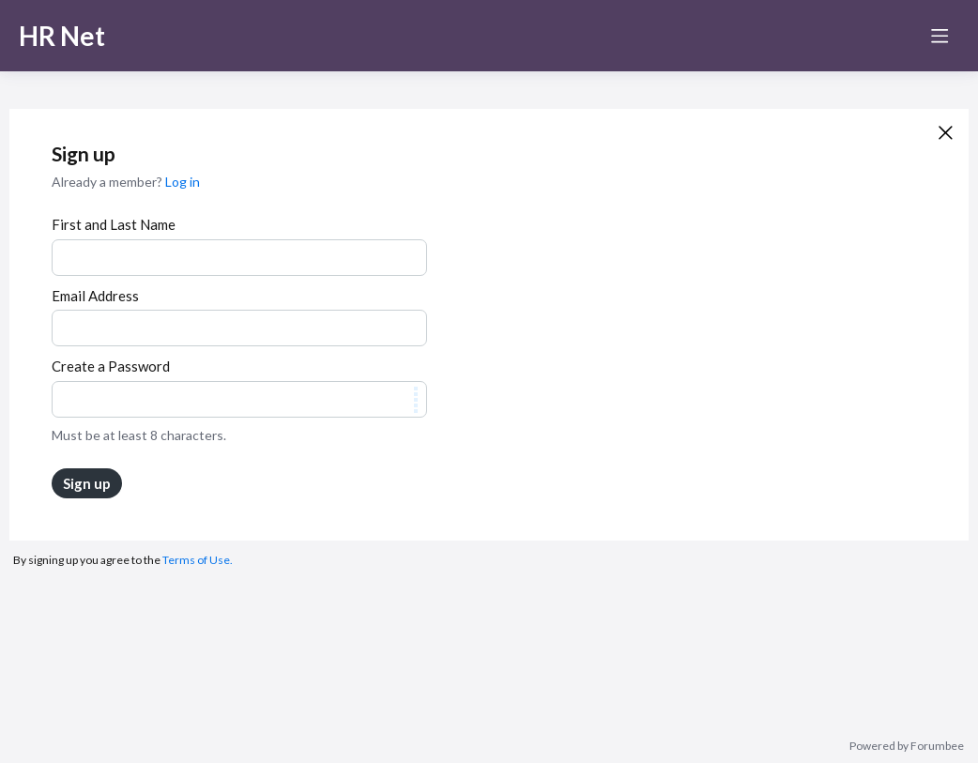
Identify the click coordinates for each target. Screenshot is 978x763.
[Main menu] (939, 36)
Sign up (87, 483)
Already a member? (126, 182)
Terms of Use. (197, 560)
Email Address (95, 295)
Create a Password (111, 366)
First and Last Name (114, 224)
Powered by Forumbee (906, 746)
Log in (182, 182)
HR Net (62, 36)
